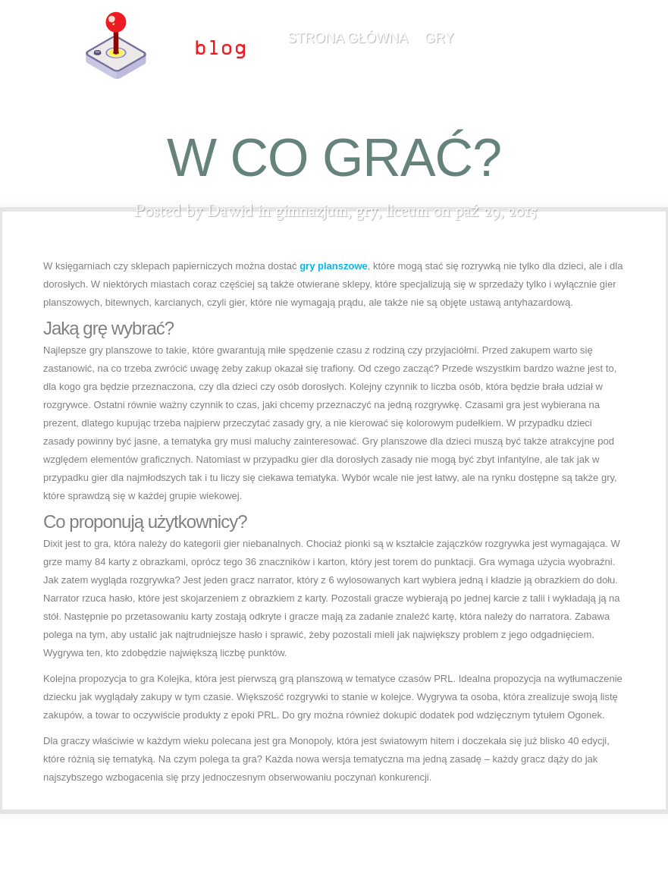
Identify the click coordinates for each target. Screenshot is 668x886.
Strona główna (347, 38)
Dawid (230, 211)
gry (439, 38)
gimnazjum (311, 211)
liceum (407, 211)
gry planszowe (334, 266)
